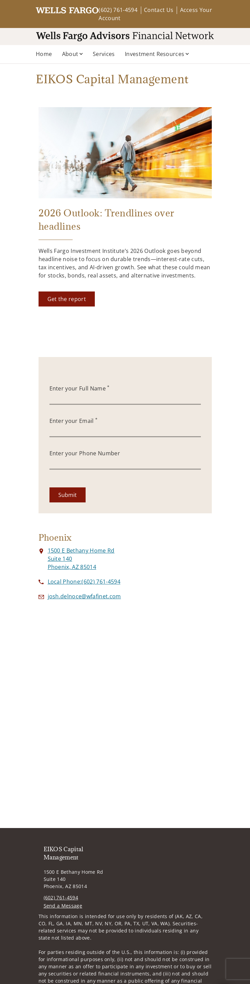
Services (104, 54)
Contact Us (158, 10)
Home (44, 54)
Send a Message (63, 905)
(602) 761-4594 (118, 10)
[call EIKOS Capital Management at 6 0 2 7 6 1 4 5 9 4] (84, 581)
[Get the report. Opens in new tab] (67, 298)
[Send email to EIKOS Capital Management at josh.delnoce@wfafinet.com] (84, 596)
